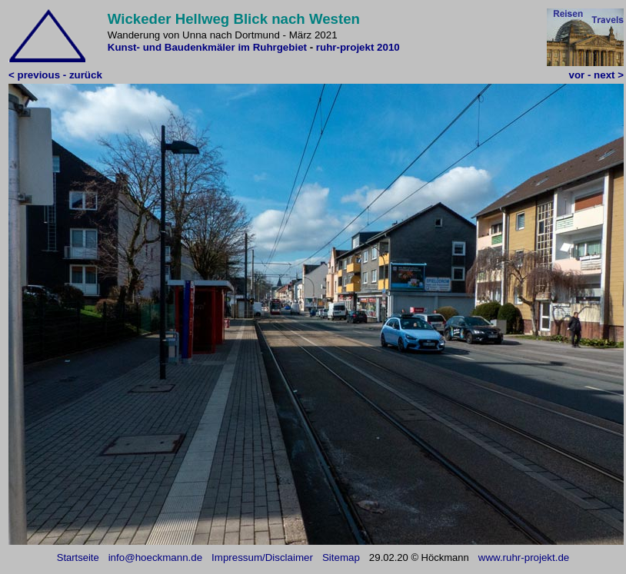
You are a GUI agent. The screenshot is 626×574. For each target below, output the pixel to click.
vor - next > (596, 75)
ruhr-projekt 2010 (358, 47)
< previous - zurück (55, 75)
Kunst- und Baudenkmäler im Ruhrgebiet (209, 47)
